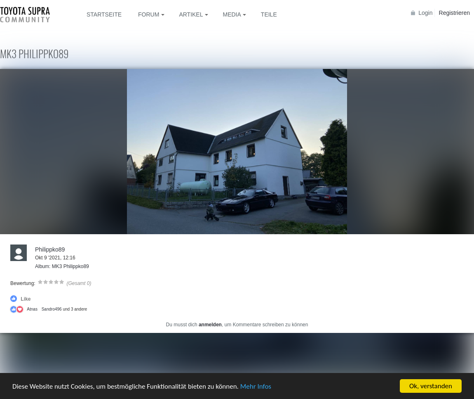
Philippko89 (50, 249)
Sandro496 (52, 309)
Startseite (104, 14)
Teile (269, 14)
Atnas (32, 309)
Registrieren (454, 13)
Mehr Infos (255, 387)
